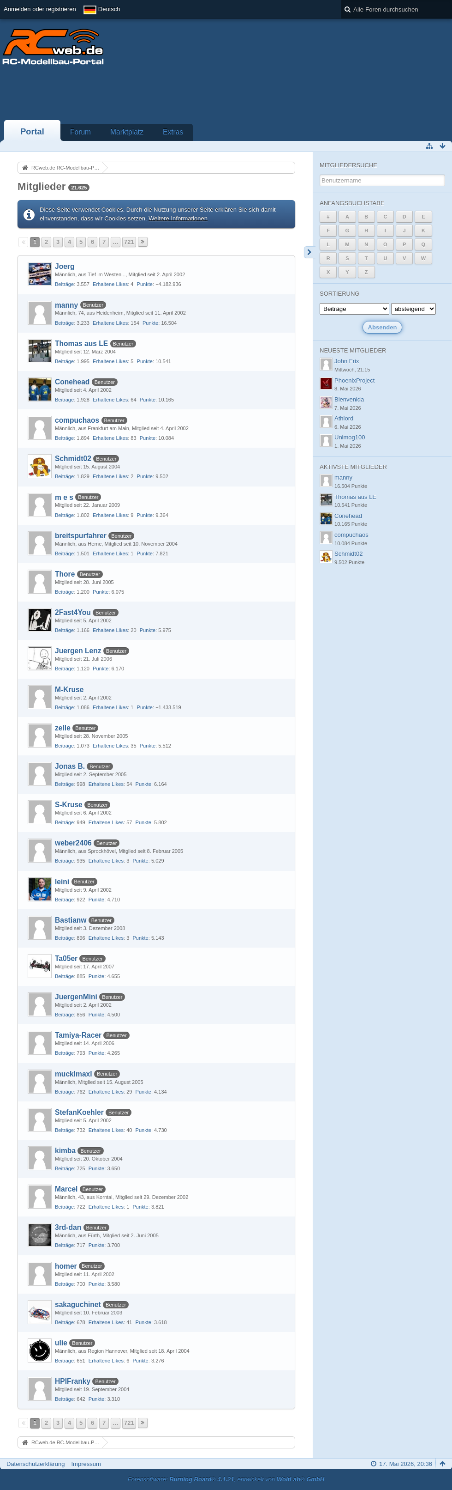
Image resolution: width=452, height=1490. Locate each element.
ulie (61, 1343)
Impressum (86, 1463)
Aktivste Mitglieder (353, 466)
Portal (32, 131)
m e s (64, 497)
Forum (80, 132)
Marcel (66, 1189)
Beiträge (64, 284)
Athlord (343, 418)
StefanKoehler (79, 1112)
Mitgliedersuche (348, 165)
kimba (65, 1151)
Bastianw (70, 920)
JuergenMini (76, 997)
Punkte (145, 284)
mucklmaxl (73, 1074)
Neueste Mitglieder (353, 350)
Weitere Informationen (178, 218)
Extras (173, 132)
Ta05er (66, 958)
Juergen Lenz (78, 651)
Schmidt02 (73, 458)
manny (66, 305)
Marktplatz (126, 132)
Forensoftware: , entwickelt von (226, 1479)
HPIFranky (72, 1381)
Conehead (72, 382)
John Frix (346, 361)
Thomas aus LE (81, 343)
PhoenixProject (354, 380)
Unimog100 (349, 437)
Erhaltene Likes (110, 284)
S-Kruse (69, 805)
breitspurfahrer (81, 536)
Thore (65, 574)
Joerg (64, 266)
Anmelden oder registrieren (40, 9)
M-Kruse (69, 689)
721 (129, 241)
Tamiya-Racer (78, 1035)
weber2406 (73, 843)
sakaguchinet (78, 1304)
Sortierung (339, 293)
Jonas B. (70, 766)
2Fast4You (73, 612)
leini (62, 882)
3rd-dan (68, 1227)
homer (66, 1266)
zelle (63, 728)
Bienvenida (349, 399)
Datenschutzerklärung (35, 1463)
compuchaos (77, 420)
